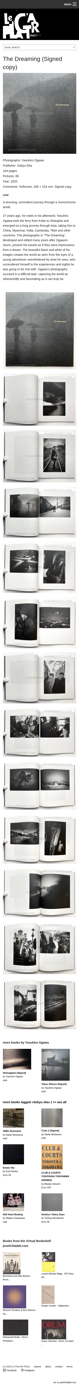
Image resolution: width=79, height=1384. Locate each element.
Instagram (28, 1370)
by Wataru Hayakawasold (14, 1218)
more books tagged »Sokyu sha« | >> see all (35, 1102)
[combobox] (39, 47)
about (48, 1366)
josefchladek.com (68, 1382)
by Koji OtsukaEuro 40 (10, 1171)
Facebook (10, 1370)
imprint (37, 1366)
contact (59, 1366)
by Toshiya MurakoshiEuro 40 (53, 1218)
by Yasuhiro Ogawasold (14, 1077)
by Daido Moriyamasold (13, 1135)
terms (70, 1366)
